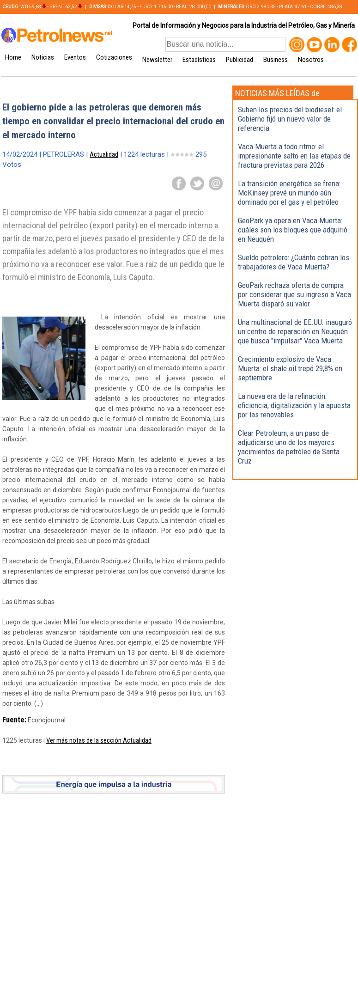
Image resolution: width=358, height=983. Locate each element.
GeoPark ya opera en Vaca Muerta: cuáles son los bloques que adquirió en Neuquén (292, 230)
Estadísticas (199, 59)
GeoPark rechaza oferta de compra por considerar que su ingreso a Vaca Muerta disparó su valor (294, 294)
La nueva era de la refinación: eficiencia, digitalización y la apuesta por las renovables (294, 405)
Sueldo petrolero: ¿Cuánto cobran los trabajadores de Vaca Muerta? (293, 262)
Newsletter (157, 59)
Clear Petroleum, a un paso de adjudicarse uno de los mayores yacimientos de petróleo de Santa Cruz (289, 446)
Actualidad (104, 154)
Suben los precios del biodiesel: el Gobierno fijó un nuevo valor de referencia (290, 119)
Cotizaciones (114, 57)
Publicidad (239, 59)
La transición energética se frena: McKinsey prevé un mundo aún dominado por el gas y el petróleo (289, 193)
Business (275, 59)
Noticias (42, 57)
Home (13, 57)
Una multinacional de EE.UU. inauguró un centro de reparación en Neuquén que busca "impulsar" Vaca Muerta (295, 331)
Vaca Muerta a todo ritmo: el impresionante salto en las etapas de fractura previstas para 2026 (294, 156)
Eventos (75, 57)
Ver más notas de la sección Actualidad (99, 740)
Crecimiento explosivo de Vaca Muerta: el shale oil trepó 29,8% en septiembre (290, 368)
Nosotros (311, 59)
